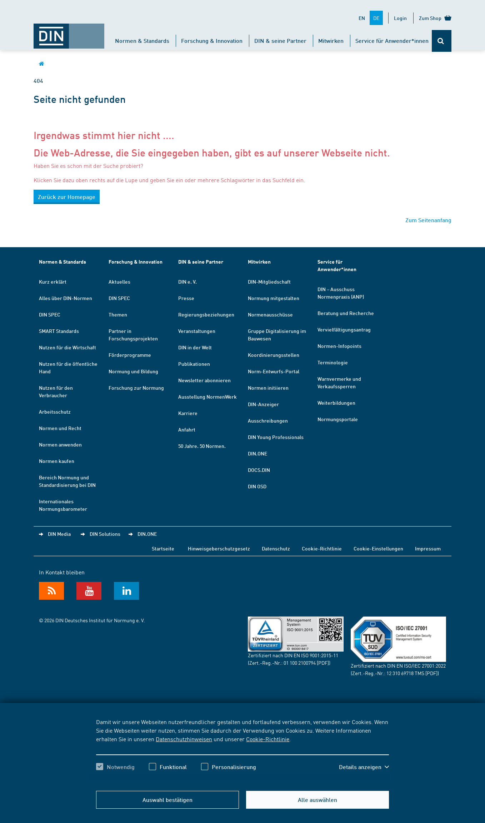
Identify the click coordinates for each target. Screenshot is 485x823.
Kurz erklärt (52, 281)
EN (362, 18)
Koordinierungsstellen (273, 354)
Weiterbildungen (336, 402)
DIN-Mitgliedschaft (269, 281)
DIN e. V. (187, 281)
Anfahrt (186, 429)
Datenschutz (276, 548)
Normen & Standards (142, 40)
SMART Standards (59, 331)
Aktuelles (119, 281)
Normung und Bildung (133, 371)
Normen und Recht (60, 428)
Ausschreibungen (268, 420)
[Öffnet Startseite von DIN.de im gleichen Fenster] (69, 32)
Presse (186, 298)
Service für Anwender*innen (392, 40)
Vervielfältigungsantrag (344, 329)
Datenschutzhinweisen (184, 739)
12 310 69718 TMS (405, 673)
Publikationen (194, 363)
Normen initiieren (268, 387)
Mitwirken (331, 40)
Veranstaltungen (196, 331)
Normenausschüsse (270, 314)
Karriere (188, 413)
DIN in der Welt (195, 347)
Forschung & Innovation (211, 40)
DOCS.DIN (259, 470)
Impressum (428, 548)
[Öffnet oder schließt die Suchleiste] (441, 41)
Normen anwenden (60, 444)
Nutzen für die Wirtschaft (67, 347)
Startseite (163, 548)
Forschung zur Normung (136, 387)
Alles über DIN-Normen (65, 298)
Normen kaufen (56, 461)
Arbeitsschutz (55, 411)
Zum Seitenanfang (428, 219)
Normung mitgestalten (273, 298)
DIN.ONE (257, 453)
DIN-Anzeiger (263, 404)
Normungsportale (338, 419)
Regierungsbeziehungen (206, 314)
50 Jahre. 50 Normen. (202, 446)
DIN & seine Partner (280, 40)
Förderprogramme (130, 354)
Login (400, 18)
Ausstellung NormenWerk (207, 396)
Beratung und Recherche (346, 313)
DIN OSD (257, 486)
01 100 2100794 (300, 662)
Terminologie (333, 362)
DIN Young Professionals (276, 437)
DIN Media (59, 533)
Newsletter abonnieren (204, 380)
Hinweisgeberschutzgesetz (219, 548)
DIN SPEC (49, 314)
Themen (118, 314)
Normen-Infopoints (339, 346)
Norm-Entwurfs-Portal (273, 371)
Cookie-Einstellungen (378, 548)
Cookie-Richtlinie (267, 739)
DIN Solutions (105, 533)
